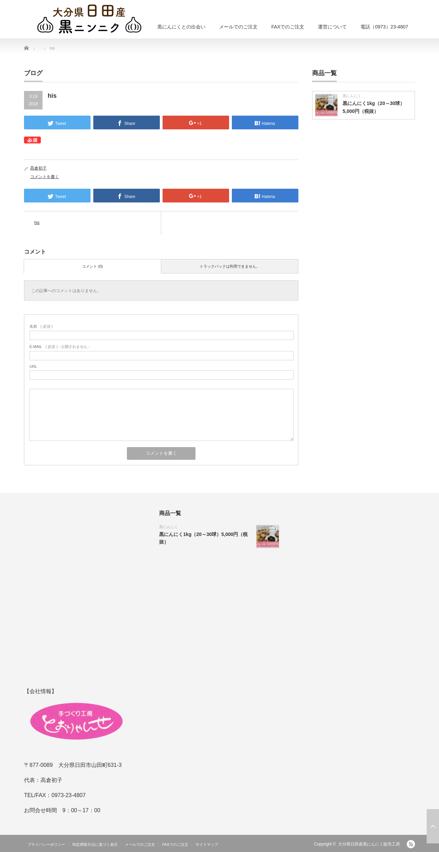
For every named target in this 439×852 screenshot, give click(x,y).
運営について (332, 27)
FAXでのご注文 (287, 27)
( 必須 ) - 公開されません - (59, 347)
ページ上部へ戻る (433, 826)
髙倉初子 (38, 168)
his (36, 222)
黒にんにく (352, 96)
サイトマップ (206, 844)
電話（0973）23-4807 (384, 27)
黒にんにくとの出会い (181, 27)
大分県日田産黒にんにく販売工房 (369, 844)
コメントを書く (44, 176)
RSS (411, 844)
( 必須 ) (40, 326)
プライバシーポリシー (46, 844)
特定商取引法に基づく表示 (95, 844)
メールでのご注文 (238, 27)
